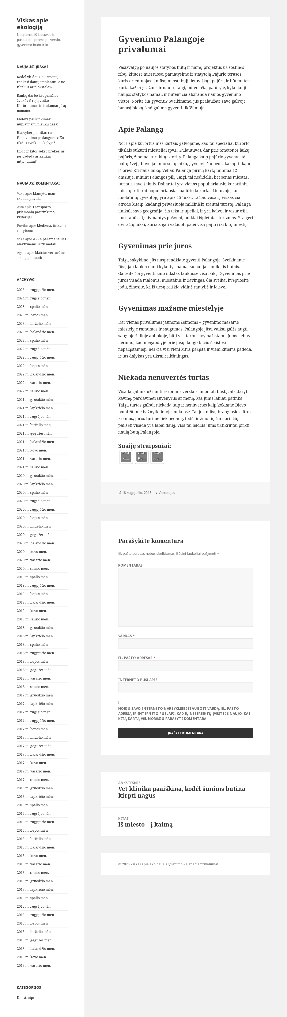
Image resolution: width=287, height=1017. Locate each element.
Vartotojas (167, 492)
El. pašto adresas (136, 657)
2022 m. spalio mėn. (33, 340)
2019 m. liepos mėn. (33, 593)
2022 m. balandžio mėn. (36, 374)
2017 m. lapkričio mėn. (35, 703)
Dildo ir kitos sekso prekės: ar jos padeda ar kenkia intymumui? (41, 156)
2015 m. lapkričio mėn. (35, 889)
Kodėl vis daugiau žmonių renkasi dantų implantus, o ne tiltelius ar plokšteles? (41, 82)
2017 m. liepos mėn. (33, 729)
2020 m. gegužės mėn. (34, 534)
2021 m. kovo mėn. (32, 450)
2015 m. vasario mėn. (34, 965)
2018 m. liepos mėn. (33, 661)
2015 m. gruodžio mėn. (35, 881)
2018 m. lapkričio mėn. (35, 636)
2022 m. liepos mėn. (33, 365)
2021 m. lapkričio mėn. (35, 408)
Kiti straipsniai (29, 997)
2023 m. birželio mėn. (34, 323)
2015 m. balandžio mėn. (36, 948)
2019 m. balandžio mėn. (36, 602)
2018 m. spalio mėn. (33, 644)
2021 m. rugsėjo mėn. (34, 416)
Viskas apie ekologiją (32, 23)
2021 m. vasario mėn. (34, 458)
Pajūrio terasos (226, 74)
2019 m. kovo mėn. (32, 610)
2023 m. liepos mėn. (33, 315)
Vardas (126, 636)
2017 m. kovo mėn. (32, 762)
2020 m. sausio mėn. (33, 568)
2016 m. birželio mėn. (34, 838)
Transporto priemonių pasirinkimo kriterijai (35, 212)
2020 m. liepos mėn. (33, 517)
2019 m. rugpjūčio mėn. (36, 585)
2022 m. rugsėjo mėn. (34, 349)
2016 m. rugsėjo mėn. (34, 813)
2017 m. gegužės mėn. (34, 746)
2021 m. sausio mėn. (33, 467)
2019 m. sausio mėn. (33, 619)
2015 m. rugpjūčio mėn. (36, 914)
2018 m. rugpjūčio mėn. (36, 653)
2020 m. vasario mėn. (34, 560)
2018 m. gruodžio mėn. (35, 627)
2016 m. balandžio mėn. (36, 847)
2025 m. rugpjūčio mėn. (36, 289)
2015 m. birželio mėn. (34, 931)
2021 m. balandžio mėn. (36, 441)
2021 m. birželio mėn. (34, 425)
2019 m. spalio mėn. (33, 577)
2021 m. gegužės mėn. (34, 433)
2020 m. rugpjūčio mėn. (36, 509)
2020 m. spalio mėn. (33, 492)
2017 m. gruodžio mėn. (35, 695)
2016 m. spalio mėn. (33, 805)
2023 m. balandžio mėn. (36, 332)
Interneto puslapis (138, 679)
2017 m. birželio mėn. (34, 737)
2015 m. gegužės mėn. (34, 940)
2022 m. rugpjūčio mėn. (36, 357)
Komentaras (130, 565)
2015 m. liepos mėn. (33, 923)
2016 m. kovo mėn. (32, 855)
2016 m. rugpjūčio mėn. (36, 822)
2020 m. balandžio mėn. (36, 543)
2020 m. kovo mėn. (32, 551)
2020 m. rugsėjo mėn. (34, 501)
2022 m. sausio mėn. (33, 391)
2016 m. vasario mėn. (34, 864)
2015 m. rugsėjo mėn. (34, 906)
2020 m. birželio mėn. (34, 526)
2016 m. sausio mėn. (33, 872)
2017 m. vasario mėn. (34, 771)
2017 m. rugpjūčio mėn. (36, 720)
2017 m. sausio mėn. (33, 779)
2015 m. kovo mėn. (32, 957)
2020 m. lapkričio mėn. (35, 484)
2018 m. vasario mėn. (34, 678)
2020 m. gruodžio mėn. (35, 475)
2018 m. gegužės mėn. (34, 670)
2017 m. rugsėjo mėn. (34, 712)
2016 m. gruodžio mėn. (35, 788)
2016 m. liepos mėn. (33, 830)
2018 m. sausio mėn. (33, 686)
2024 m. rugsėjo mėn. (34, 298)
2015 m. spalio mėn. (33, 898)
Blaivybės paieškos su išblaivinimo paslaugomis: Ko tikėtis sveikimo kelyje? (40, 137)
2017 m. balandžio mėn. (36, 754)
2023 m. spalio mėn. (33, 306)
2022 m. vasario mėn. (34, 382)
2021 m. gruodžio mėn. (35, 399)
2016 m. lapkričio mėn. (35, 796)
